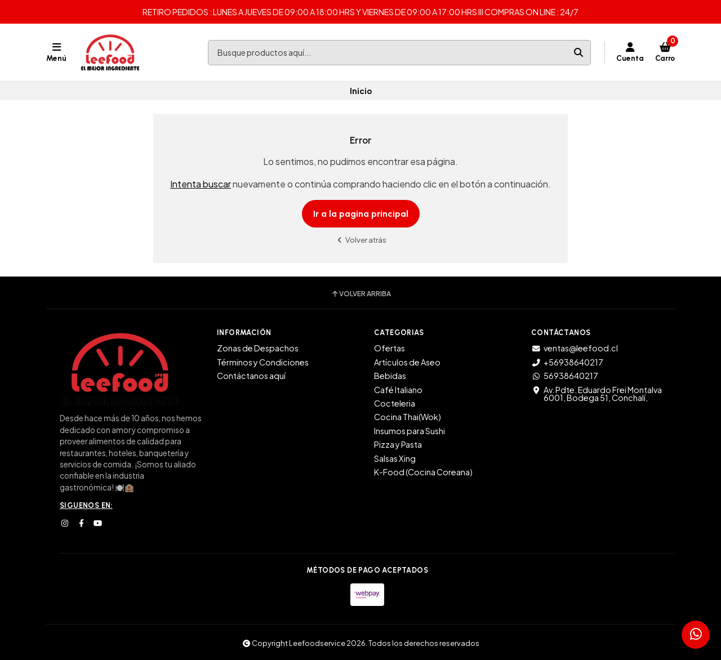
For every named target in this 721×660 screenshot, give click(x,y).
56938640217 (564, 376)
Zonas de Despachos (258, 348)
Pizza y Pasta (398, 444)
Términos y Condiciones (263, 362)
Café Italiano (398, 390)
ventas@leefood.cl (574, 348)
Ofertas (389, 348)
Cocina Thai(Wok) (407, 417)
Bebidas (390, 376)
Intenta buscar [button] (200, 184)
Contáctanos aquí (251, 376)
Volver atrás (360, 239)
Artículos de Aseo (407, 362)
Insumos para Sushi (409, 431)
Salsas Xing (395, 458)
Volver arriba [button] (361, 294)
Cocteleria (394, 403)
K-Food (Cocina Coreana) (423, 472)
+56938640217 (567, 362)
